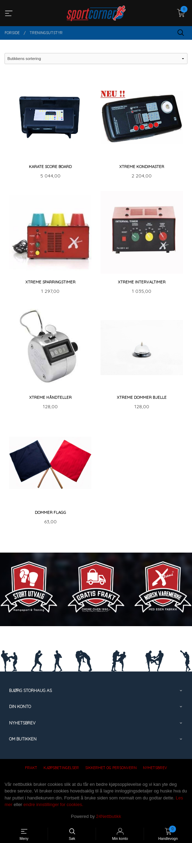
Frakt (31, 767)
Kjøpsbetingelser (61, 767)
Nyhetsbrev (155, 767)
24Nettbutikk (108, 816)
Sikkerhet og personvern (111, 767)
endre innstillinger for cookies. (53, 804)
